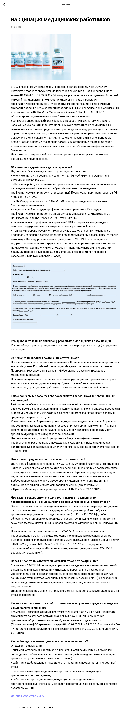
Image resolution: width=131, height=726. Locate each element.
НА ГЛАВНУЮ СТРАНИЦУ (27, 696)
